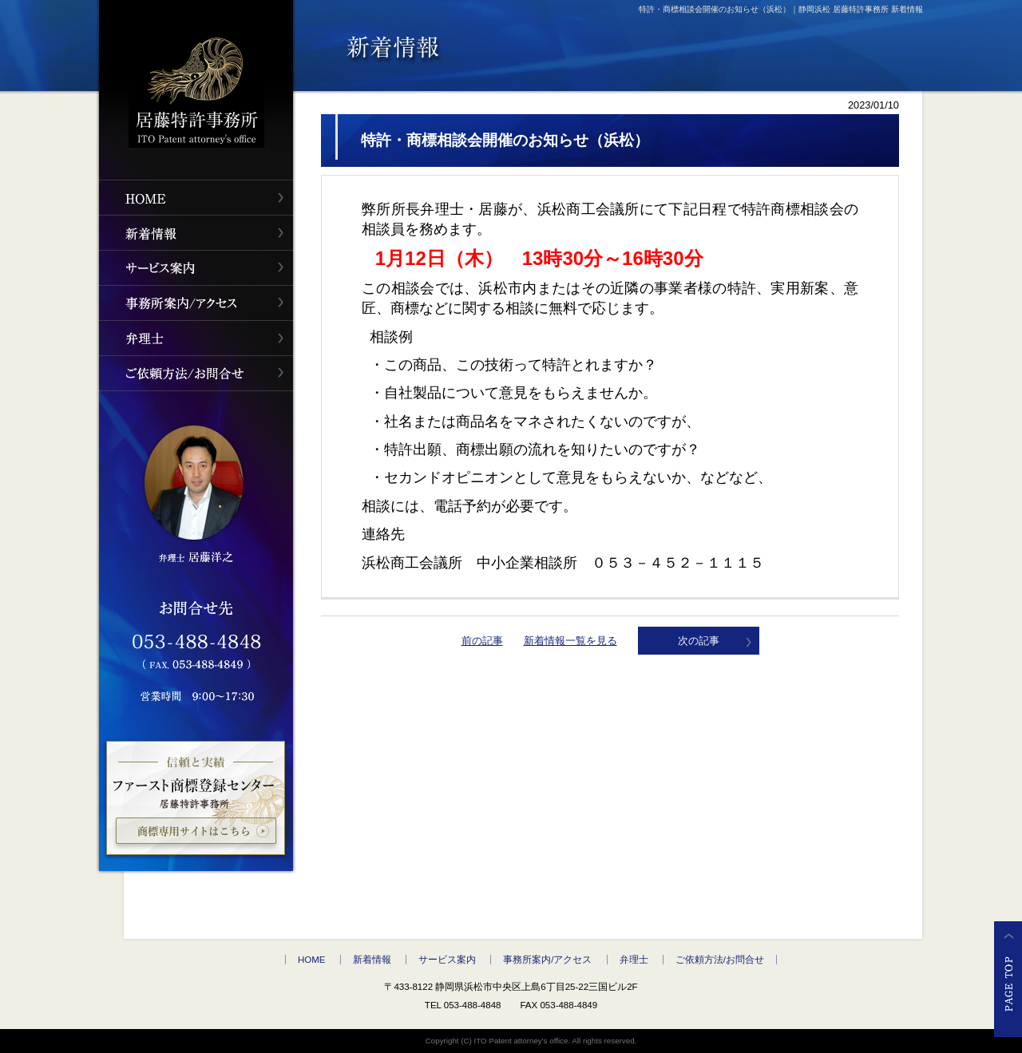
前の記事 (482, 641)
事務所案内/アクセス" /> (196, 303)
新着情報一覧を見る (570, 641)
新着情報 (372, 959)
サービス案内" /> (196, 268)
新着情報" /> (196, 233)
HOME (312, 959)
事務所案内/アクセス (547, 959)
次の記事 (698, 641)
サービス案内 (447, 959)
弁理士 (634, 959)
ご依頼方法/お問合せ (719, 959)
